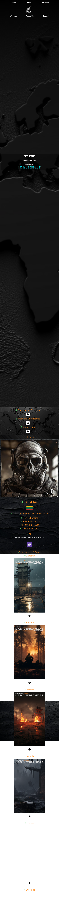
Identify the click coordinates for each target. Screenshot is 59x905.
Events (13, 3)
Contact (46, 16)
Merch (28, 3)
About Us (29, 16)
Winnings (13, 16)
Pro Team (45, 3)
